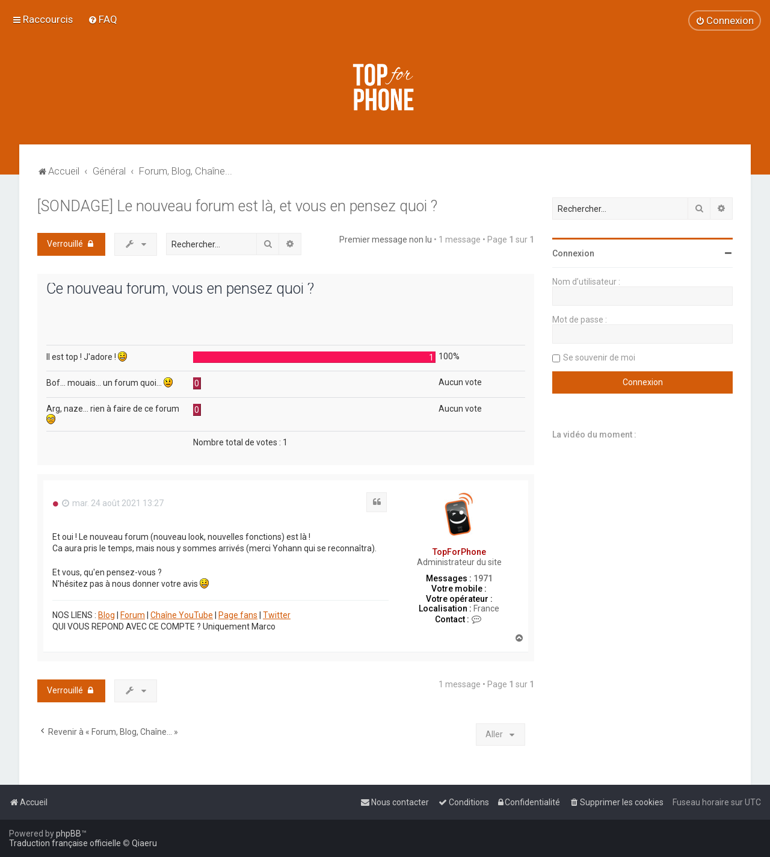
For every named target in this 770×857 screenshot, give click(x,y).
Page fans (237, 615)
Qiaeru (144, 843)
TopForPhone (459, 552)
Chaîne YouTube (181, 615)
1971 (483, 578)
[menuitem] (102, 19)
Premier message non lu (385, 239)
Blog (106, 615)
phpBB (68, 833)
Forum (132, 615)
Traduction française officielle (65, 843)
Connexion (573, 253)
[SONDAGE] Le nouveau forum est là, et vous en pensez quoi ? (237, 206)
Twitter (277, 615)
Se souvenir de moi (599, 357)
